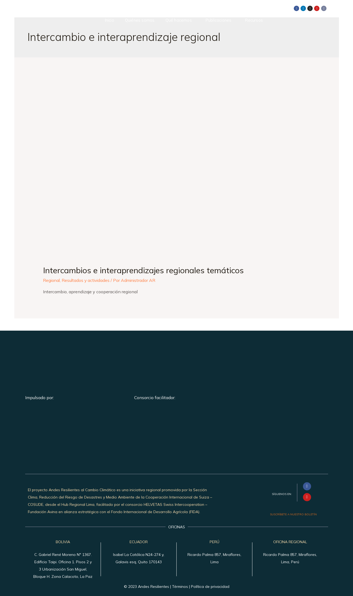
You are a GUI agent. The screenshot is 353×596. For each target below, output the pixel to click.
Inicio (109, 20)
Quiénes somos (140, 20)
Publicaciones (218, 20)
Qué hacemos (179, 20)
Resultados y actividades (87, 280)
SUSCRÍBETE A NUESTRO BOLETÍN (293, 514)
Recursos (254, 20)
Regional (52, 280)
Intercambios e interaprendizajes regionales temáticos (143, 270)
